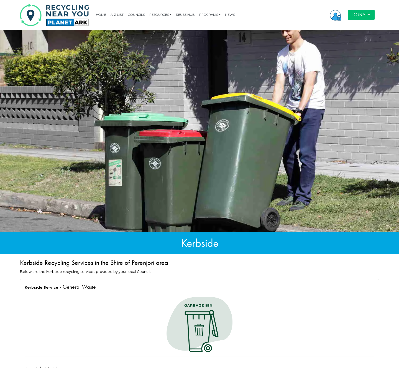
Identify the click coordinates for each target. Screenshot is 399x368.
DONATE (361, 14)
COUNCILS (136, 15)
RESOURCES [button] (159, 15)
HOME (101, 15)
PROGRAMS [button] (208, 15)
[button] (335, 14)
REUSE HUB (185, 15)
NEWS (230, 15)
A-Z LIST (117, 15)
